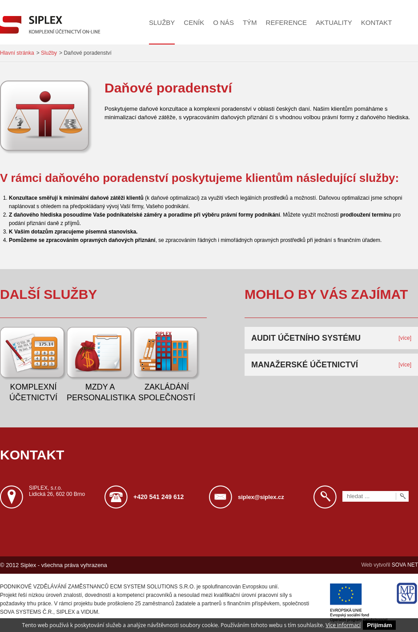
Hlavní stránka (17, 53)
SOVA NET (405, 565)
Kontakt (376, 22)
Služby (162, 22)
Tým (250, 22)
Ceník (194, 22)
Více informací (343, 625)
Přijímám (379, 625)
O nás (223, 22)
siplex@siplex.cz (261, 497)
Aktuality (334, 22)
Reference (286, 22)
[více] (404, 338)
